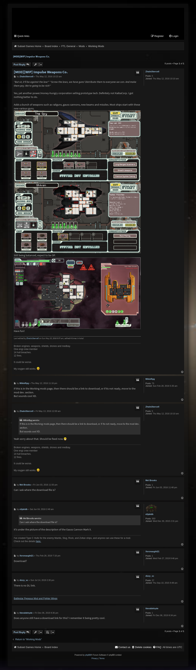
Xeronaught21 (152, 551)
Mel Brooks (151, 480)
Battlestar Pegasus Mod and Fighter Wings (35, 598)
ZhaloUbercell (152, 71)
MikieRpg (150, 379)
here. (38, 541)
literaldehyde (151, 608)
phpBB (88, 655)
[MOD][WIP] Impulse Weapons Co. (31, 56)
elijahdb (149, 514)
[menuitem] (173, 36)
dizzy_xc (149, 576)
